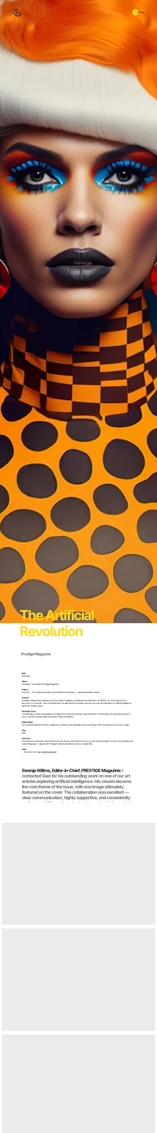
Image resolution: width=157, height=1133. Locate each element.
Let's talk (139, 12)
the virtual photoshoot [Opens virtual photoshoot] (47, 752)
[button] (49, 12)
